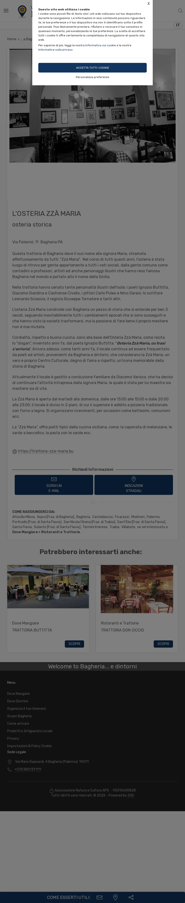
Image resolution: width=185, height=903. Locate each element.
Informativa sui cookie (100, 45)
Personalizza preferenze (92, 77)
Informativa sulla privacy (55, 49)
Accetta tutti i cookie (92, 67)
